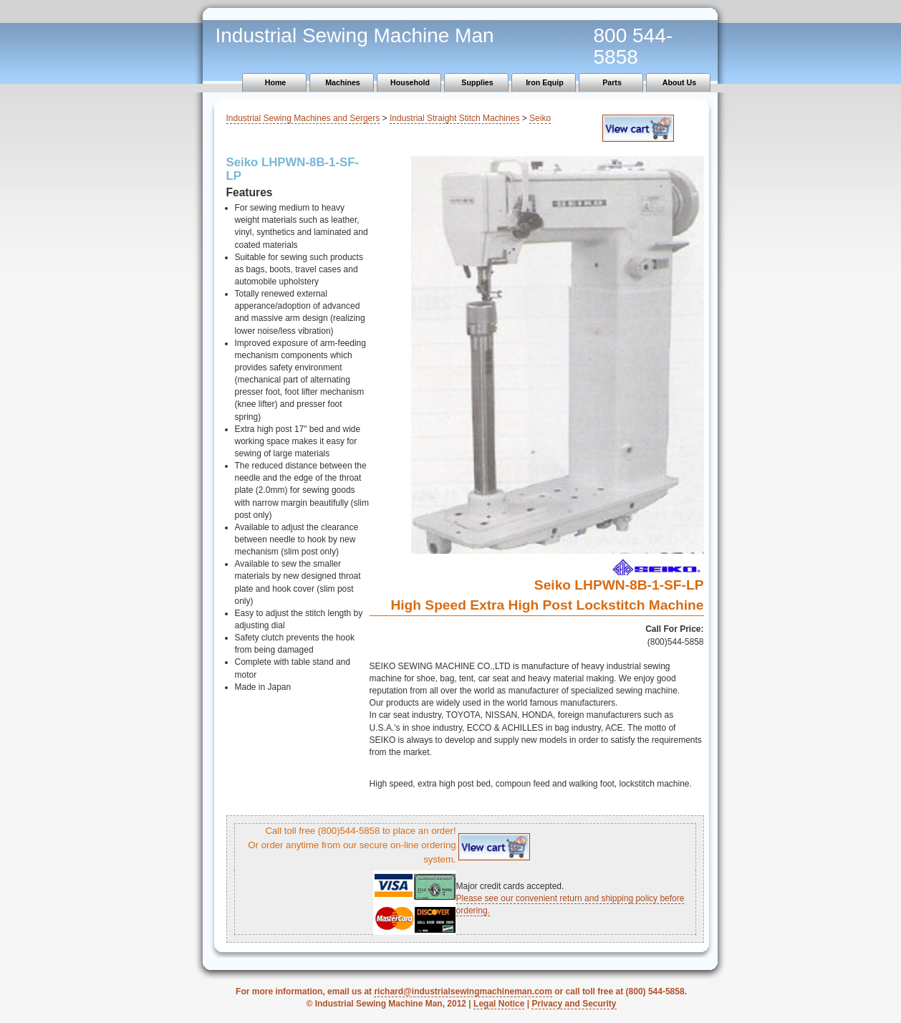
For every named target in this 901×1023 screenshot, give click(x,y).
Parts (612, 82)
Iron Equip (545, 82)
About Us (679, 82)
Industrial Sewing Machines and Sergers (303, 118)
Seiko (540, 118)
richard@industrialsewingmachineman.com (462, 991)
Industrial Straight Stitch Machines (454, 118)
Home (275, 82)
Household (410, 82)
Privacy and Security (573, 1004)
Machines (342, 82)
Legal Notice (498, 1004)
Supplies (477, 82)
